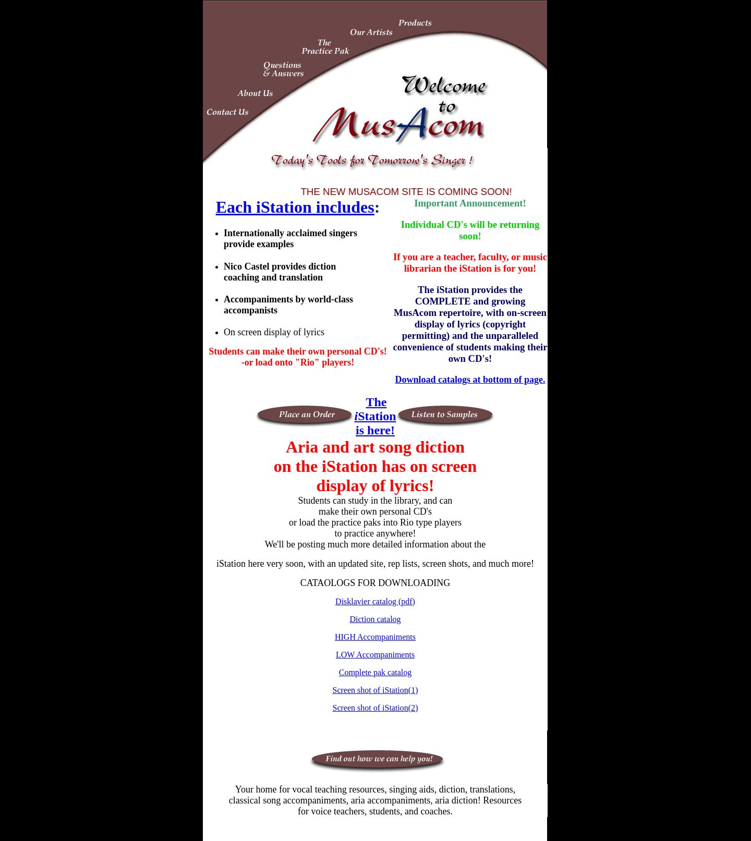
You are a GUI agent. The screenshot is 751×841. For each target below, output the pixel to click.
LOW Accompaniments (375, 654)
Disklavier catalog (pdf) (375, 601)
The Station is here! (375, 416)
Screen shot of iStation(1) (375, 690)
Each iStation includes (295, 207)
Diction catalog (375, 619)
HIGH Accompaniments (375, 636)
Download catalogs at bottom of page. (470, 379)
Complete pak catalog (375, 672)
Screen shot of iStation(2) (375, 707)
